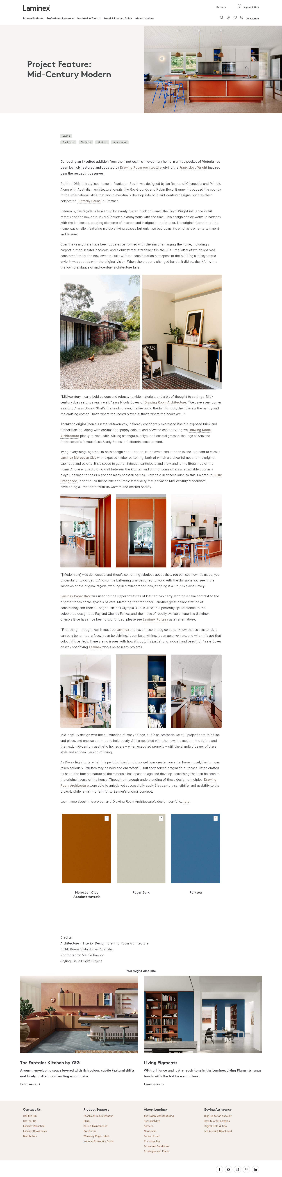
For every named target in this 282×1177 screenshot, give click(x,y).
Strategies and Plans (156, 1151)
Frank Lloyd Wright (193, 167)
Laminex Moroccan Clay (78, 457)
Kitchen (102, 142)
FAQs (86, 1121)
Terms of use (151, 1136)
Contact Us (29, 1121)
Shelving (86, 142)
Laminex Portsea (155, 619)
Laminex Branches (34, 1126)
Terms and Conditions (156, 1146)
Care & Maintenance (95, 1126)
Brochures (89, 1131)
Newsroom (150, 1131)
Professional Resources (60, 18)
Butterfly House (89, 201)
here (186, 801)
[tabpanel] (141, 69)
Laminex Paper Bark (75, 596)
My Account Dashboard (218, 1131)
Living (66, 136)
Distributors (30, 1136)
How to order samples (217, 1121)
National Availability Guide (98, 1141)
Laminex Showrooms (35, 1131)
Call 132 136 (30, 1116)
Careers (221, 7)
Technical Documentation (98, 1116)
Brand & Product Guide (117, 18)
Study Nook (119, 142)
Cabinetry (68, 142)
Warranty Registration (96, 1136)
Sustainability (152, 1121)
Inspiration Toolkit (88, 18)
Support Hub (248, 7)
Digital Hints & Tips (215, 1126)
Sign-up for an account (218, 1116)
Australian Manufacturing (159, 1116)
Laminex (122, 630)
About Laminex (144, 18)
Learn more (28, 1084)
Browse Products (33, 18)
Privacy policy (152, 1141)
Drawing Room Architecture (141, 167)
